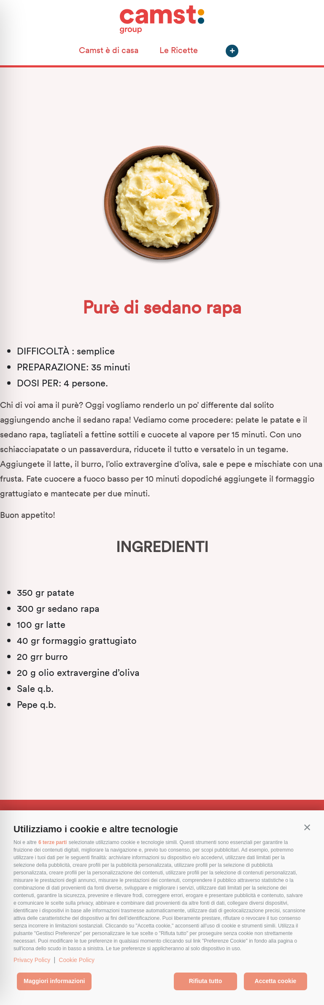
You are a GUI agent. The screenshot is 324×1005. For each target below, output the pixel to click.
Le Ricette (178, 49)
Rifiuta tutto (205, 981)
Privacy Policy (32, 960)
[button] (307, 827)
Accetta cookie (276, 981)
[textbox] (162, 648)
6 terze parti (52, 842)
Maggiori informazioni (54, 981)
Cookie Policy (76, 960)
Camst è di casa (108, 49)
